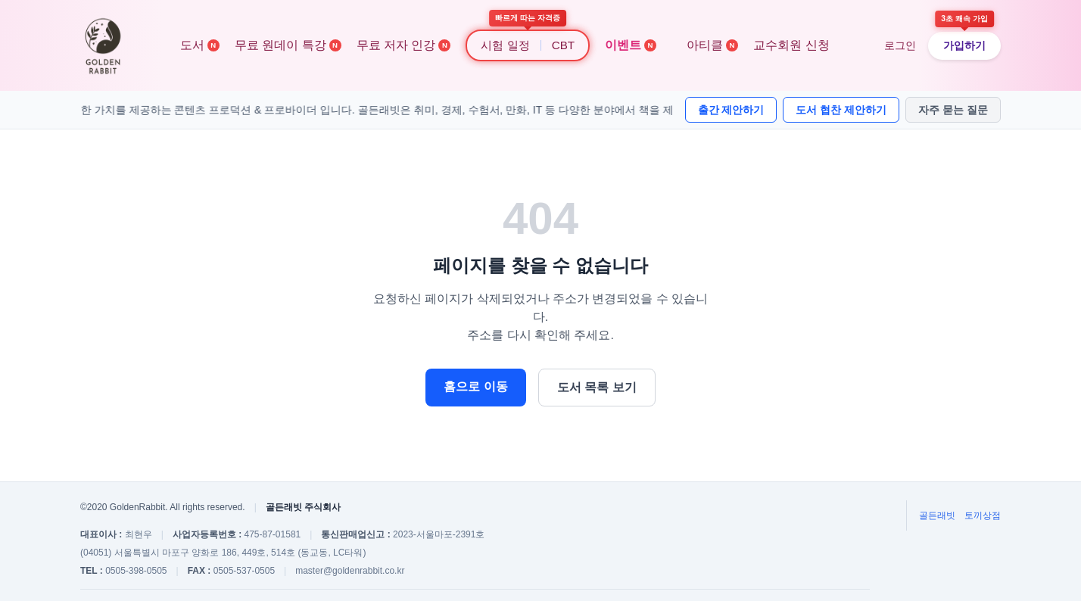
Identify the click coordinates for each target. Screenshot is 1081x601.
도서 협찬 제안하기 (841, 110)
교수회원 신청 (791, 45)
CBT (563, 45)
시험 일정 (505, 45)
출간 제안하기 (731, 110)
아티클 (712, 45)
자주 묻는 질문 (953, 110)
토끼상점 (982, 515)
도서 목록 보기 (597, 387)
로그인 (900, 45)
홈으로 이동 (475, 386)
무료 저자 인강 (404, 45)
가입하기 (964, 45)
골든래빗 (937, 515)
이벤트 (630, 45)
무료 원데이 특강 (288, 45)
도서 (200, 45)
